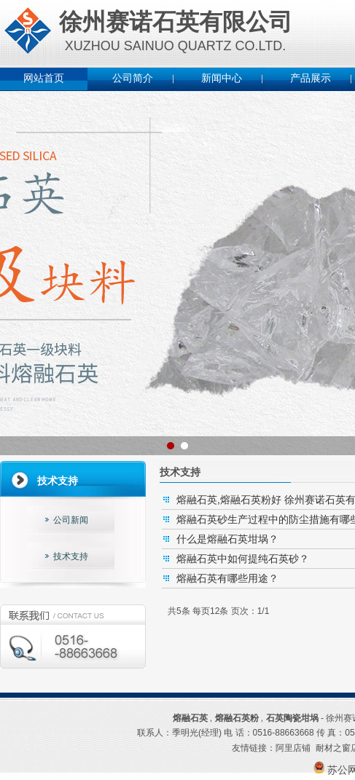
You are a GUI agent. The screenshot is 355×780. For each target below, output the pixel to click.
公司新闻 (70, 520)
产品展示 (310, 78)
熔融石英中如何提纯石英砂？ (242, 558)
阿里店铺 (293, 748)
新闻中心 (221, 78)
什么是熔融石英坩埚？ (227, 539)
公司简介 (132, 78)
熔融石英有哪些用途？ (227, 578)
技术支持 (70, 556)
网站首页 (43, 78)
